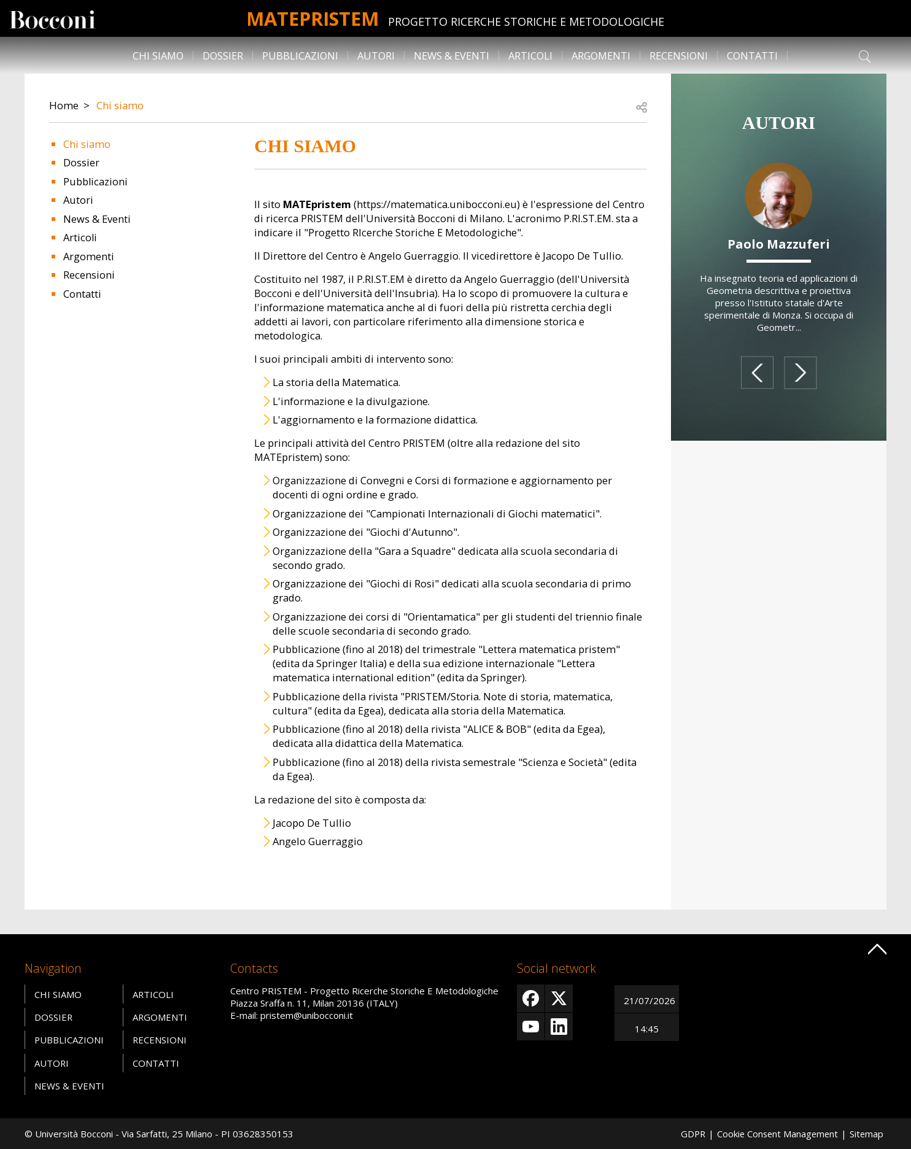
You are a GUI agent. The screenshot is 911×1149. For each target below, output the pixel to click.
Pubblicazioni (300, 55)
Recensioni (678, 55)
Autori (376, 55)
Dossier (223, 55)
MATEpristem (313, 18)
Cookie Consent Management (775, 1134)
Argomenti (601, 55)
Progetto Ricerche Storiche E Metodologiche (529, 21)
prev (757, 372)
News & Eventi (451, 55)
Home (64, 105)
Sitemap (866, 1134)
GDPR (689, 1134)
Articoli (530, 55)
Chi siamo (158, 55)
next (801, 372)
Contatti (752, 55)
